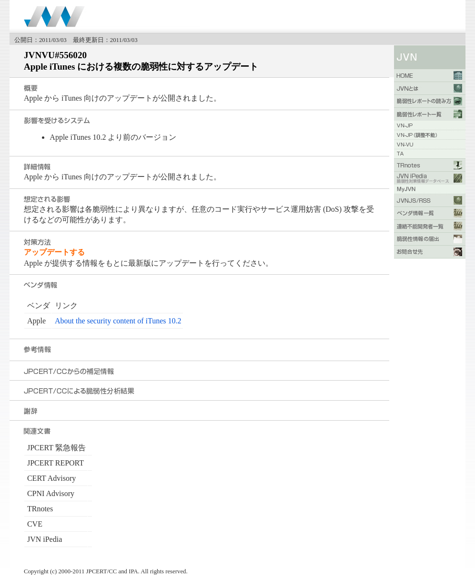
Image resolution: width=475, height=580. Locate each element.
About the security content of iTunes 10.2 (118, 321)
